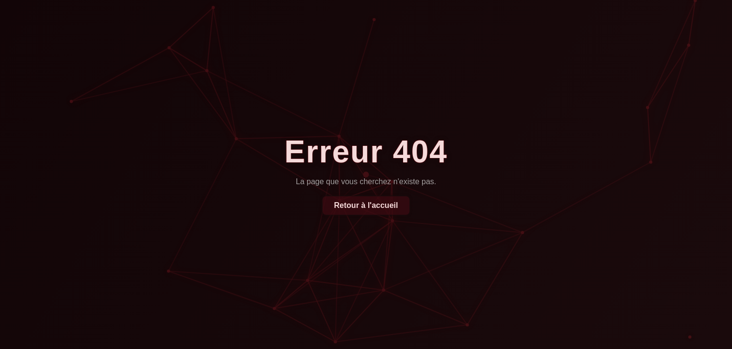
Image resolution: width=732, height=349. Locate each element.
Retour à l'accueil (366, 205)
